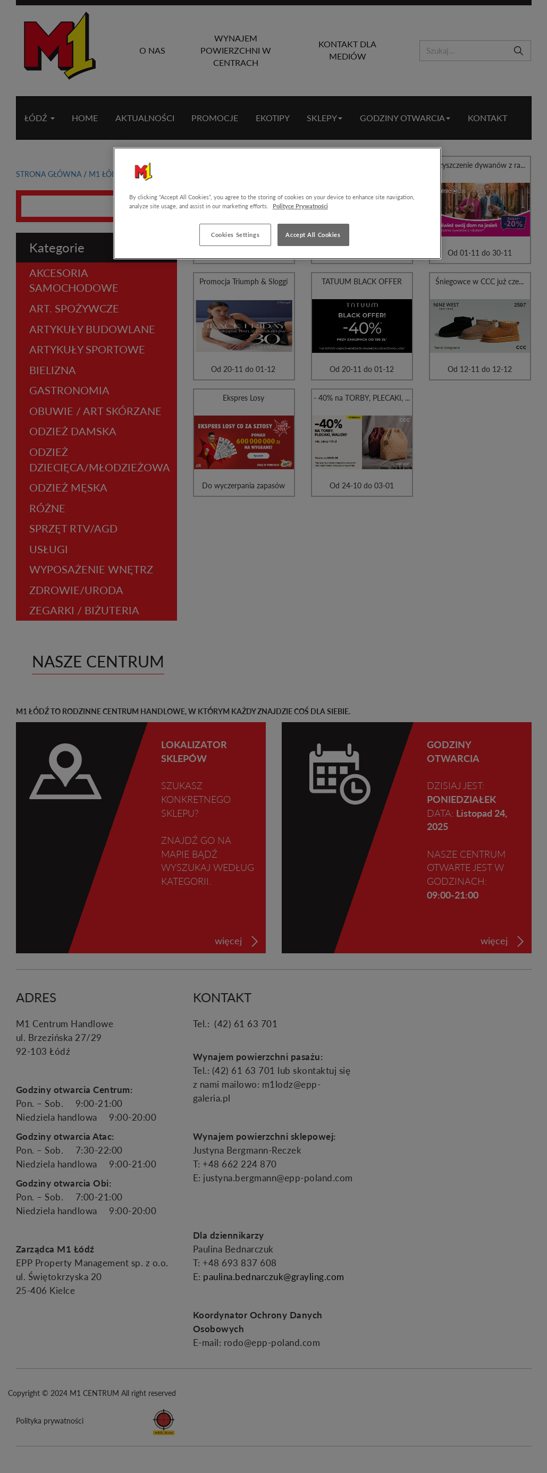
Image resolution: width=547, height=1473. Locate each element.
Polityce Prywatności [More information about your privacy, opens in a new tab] (300, 205)
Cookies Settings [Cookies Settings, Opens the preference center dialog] (235, 234)
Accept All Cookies (312, 234)
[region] (277, 203)
